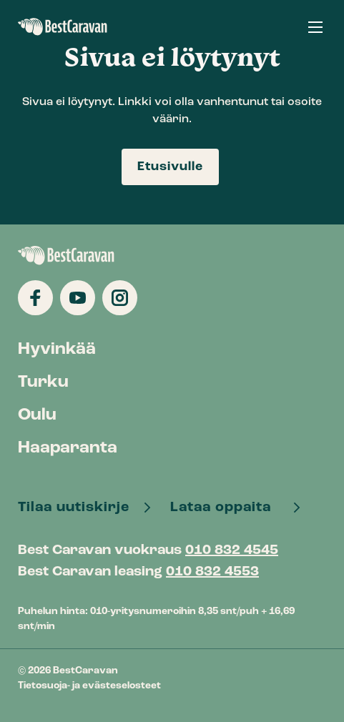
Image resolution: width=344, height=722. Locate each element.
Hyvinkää (57, 349)
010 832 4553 (212, 572)
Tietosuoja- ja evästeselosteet (89, 686)
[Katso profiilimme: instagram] (119, 297)
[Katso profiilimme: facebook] (35, 297)
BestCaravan (62, 27)
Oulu (37, 415)
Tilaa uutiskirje (75, 507)
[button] (315, 26)
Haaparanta (67, 448)
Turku (43, 382)
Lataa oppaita (226, 507)
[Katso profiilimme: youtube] (77, 297)
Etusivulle (170, 167)
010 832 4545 (231, 550)
